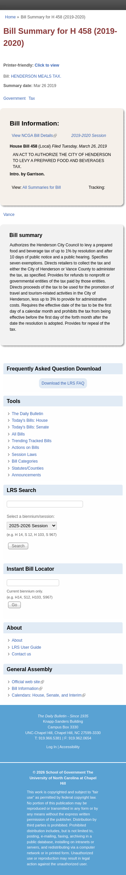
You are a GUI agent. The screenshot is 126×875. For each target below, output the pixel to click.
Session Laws (24, 454)
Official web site (28, 682)
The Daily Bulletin (27, 413)
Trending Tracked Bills (31, 441)
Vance (8, 214)
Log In (51, 747)
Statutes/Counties (28, 468)
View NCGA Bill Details (34, 135)
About (17, 640)
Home (10, 17)
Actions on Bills (25, 447)
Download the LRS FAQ (63, 383)
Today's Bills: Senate (30, 427)
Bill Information (27, 688)
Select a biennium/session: (31, 516)
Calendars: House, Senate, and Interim (48, 695)
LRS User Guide (26, 647)
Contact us (21, 654)
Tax (32, 98)
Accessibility (69, 747)
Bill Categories (25, 461)
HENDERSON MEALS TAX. (36, 76)
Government (14, 98)
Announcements (26, 475)
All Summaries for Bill (42, 187)
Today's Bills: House (30, 420)
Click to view (47, 65)
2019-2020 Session (88, 135)
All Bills (18, 434)
